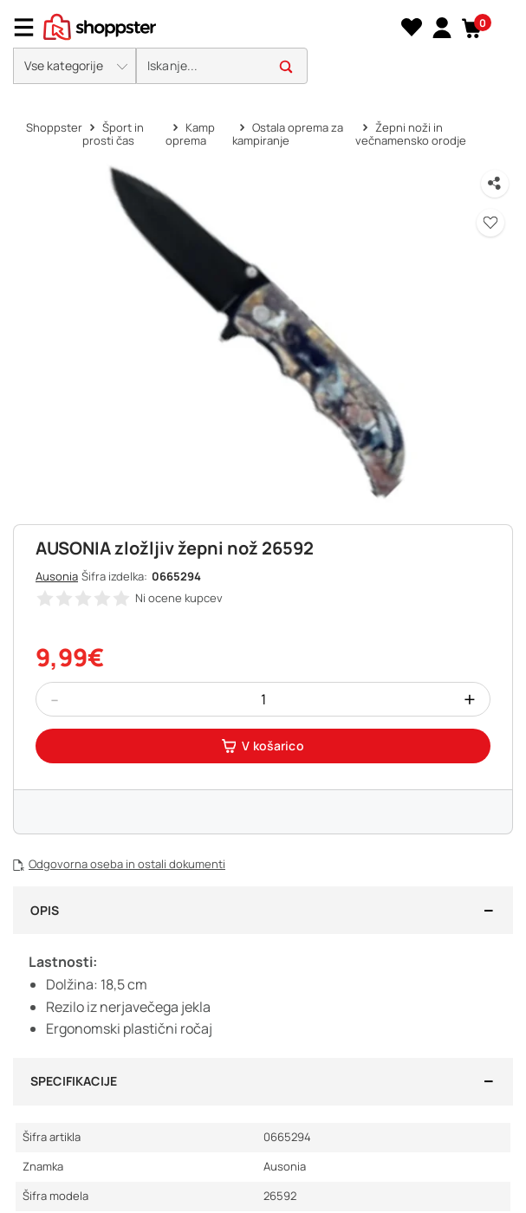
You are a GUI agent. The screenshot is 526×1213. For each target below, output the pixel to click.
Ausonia (57, 576)
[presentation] (263, 46)
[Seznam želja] (411, 27)
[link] (439, 27)
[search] (221, 66)
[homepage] (99, 25)
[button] (472, 27)
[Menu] (30, 27)
